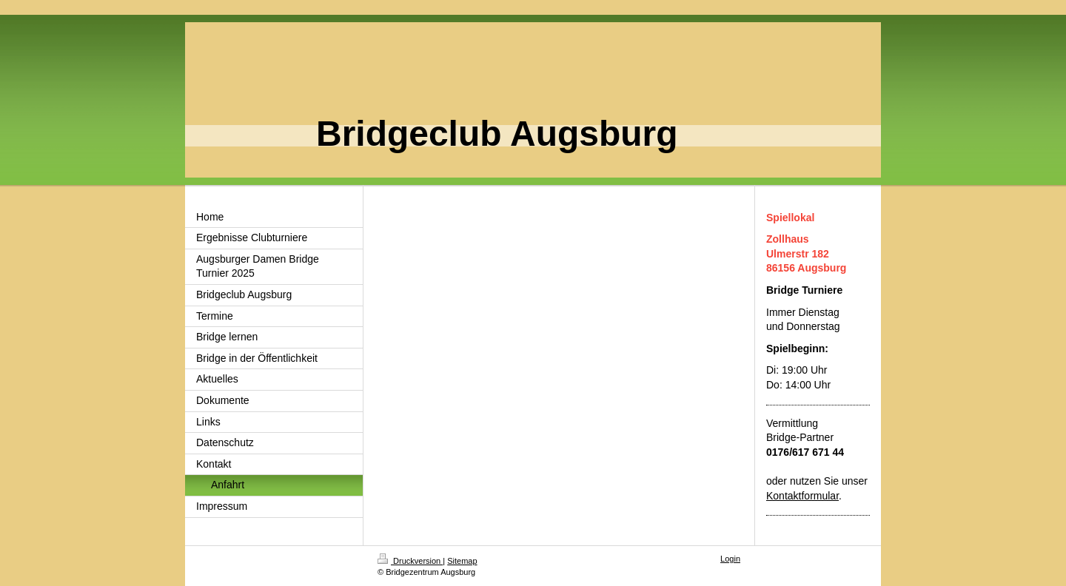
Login (730, 558)
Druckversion (410, 560)
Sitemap (462, 560)
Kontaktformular (802, 496)
